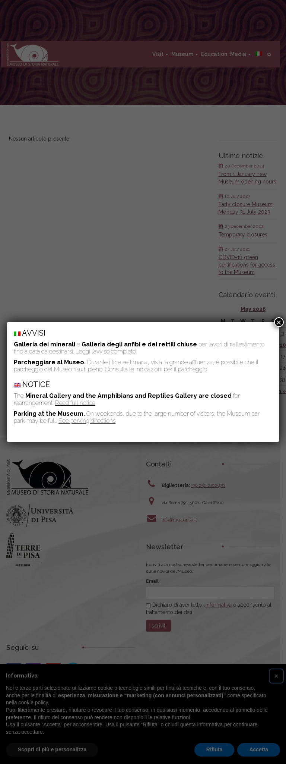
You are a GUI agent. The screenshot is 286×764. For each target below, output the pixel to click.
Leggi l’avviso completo (106, 351)
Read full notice (75, 402)
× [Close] (279, 322)
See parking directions (86, 420)
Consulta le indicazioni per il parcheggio (156, 369)
